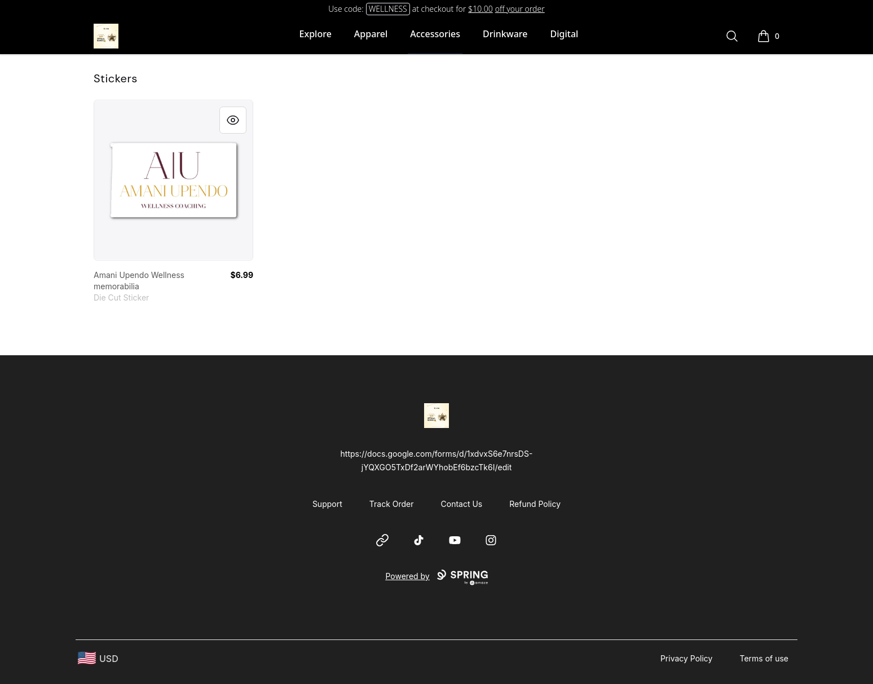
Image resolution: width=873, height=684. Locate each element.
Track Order (391, 504)
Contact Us (462, 504)
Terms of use (763, 658)
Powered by (436, 577)
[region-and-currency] (98, 658)
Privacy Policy (686, 658)
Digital (564, 34)
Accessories (435, 34)
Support (327, 504)
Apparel (370, 34)
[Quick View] (232, 120)
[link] (173, 180)
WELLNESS (388, 8)
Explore (315, 34)
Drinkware (505, 34)
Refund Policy (535, 504)
